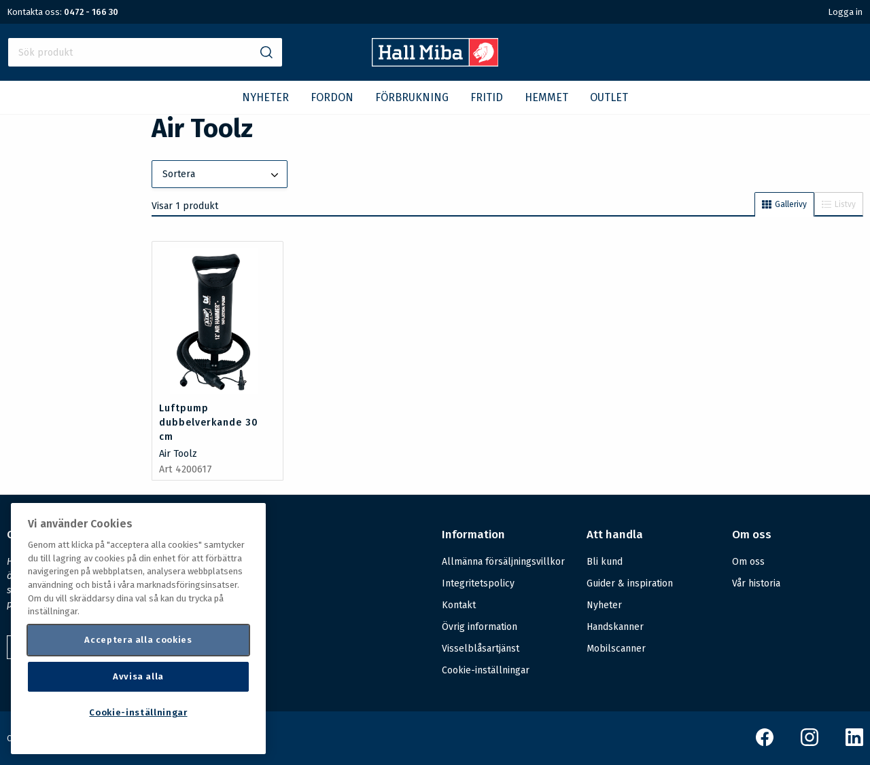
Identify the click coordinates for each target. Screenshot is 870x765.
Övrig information (479, 627)
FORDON (332, 97)
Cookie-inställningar (485, 670)
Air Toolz (178, 454)
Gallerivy (784, 204)
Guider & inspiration (630, 583)
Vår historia (756, 583)
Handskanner (615, 627)
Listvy (839, 204)
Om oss (748, 561)
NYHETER (265, 97)
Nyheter (604, 605)
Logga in (845, 12)
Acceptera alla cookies (138, 640)
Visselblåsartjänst (480, 648)
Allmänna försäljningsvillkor (503, 561)
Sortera (221, 175)
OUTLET (609, 97)
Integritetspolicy (478, 583)
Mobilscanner (616, 648)
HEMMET (546, 97)
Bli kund (605, 561)
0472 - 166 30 (91, 12)
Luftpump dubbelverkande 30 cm (208, 423)
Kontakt (459, 605)
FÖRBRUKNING (412, 97)
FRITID (486, 97)
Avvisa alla (138, 676)
